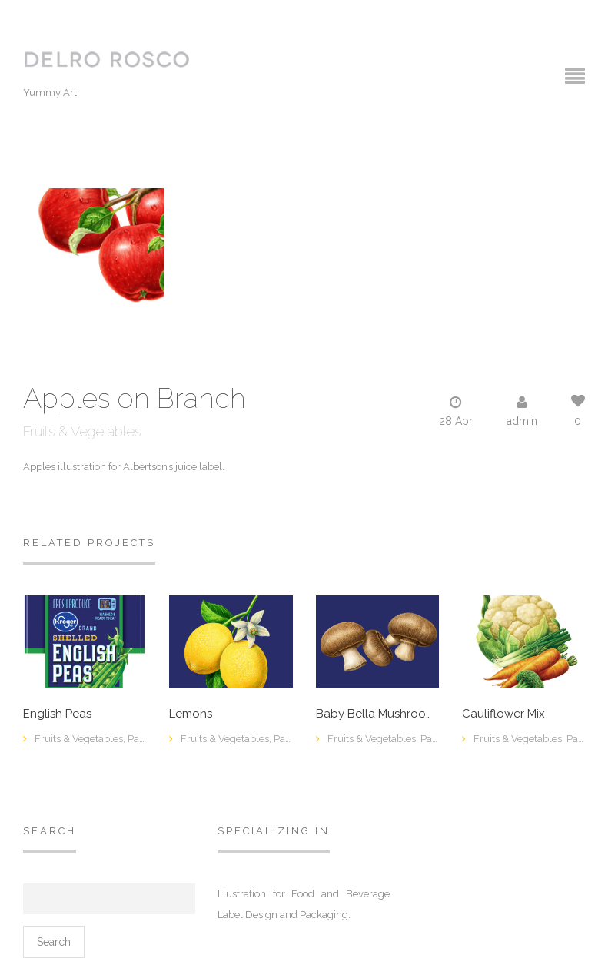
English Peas (57, 714)
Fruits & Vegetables (82, 431)
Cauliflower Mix (503, 714)
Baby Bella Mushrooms (377, 714)
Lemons (190, 714)
